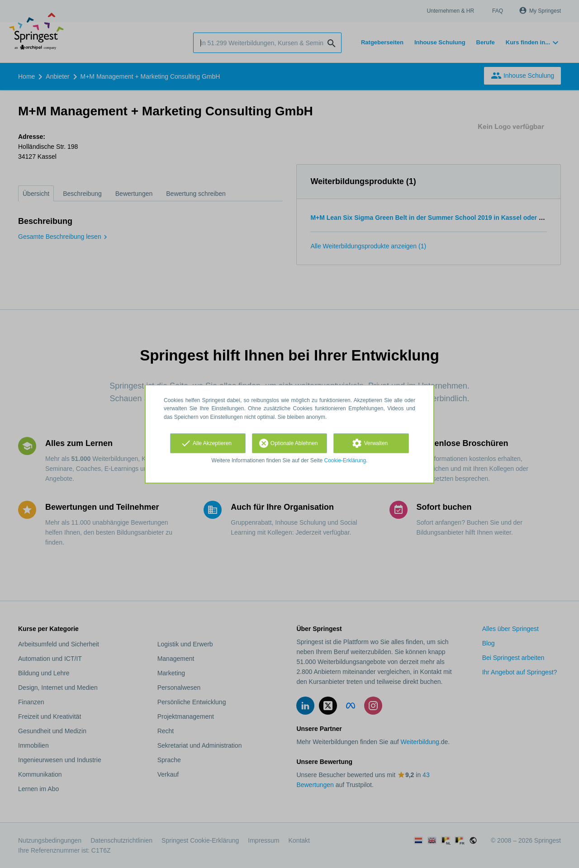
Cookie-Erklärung (345, 460)
